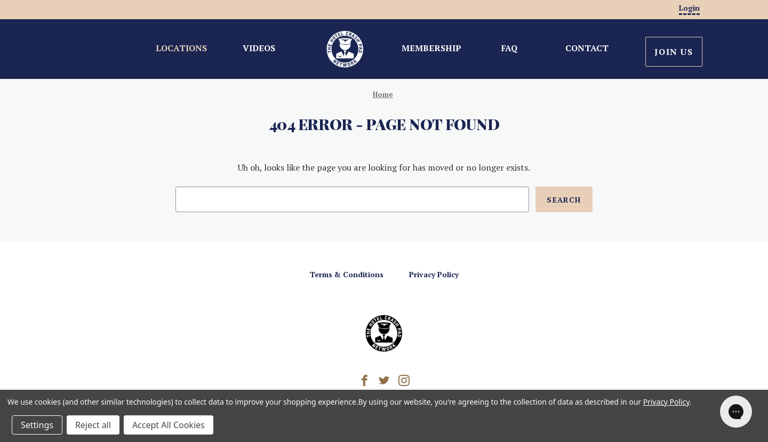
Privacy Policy (434, 274)
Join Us (673, 52)
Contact (587, 48)
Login (689, 8)
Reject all (93, 425)
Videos (259, 48)
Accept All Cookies (168, 425)
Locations (181, 48)
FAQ (509, 48)
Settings (37, 425)
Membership (431, 48)
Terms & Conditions (346, 274)
